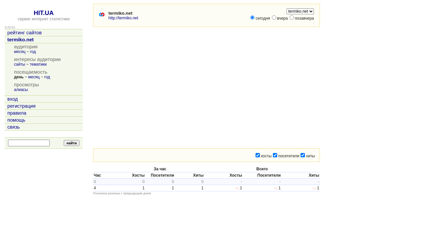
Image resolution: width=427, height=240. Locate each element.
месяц (19, 51)
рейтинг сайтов (24, 32)
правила (16, 113)
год (33, 51)
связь (13, 127)
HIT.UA (44, 12)
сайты (19, 64)
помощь (16, 120)
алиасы (21, 89)
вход (12, 99)
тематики (38, 64)
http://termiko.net (123, 18)
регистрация (21, 106)
